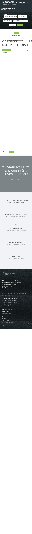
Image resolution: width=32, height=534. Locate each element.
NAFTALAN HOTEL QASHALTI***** (10, 298)
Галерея (16, 33)
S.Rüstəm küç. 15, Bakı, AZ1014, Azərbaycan (12, 282)
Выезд (4, 18)
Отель (5, 14)
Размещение (16, 18)
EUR (13, 4)
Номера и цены (16, 35)
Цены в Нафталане (7, 323)
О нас (3, 316)
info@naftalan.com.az (7, 286)
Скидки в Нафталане (7, 325)
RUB (10, 4)
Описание (10, 33)
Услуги (27, 50)
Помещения (15, 50)
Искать (20, 25)
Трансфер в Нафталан (8, 322)
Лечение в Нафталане (7, 320)
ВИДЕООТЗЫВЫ (6, 311)
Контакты (4, 318)
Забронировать (16, 179)
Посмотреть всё (7, 50)
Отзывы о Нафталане (7, 309)
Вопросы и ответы (7, 313)
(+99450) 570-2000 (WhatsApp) (9, 284)
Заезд (19, 14)
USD (15, 4)
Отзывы (22, 33)
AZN (8, 4)
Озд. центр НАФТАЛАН (7, 304)
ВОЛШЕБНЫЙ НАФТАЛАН (8, 305)
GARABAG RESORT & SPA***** (9, 300)
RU (3, 1)
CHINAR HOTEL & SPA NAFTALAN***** (11, 296)
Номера (5, 52)
